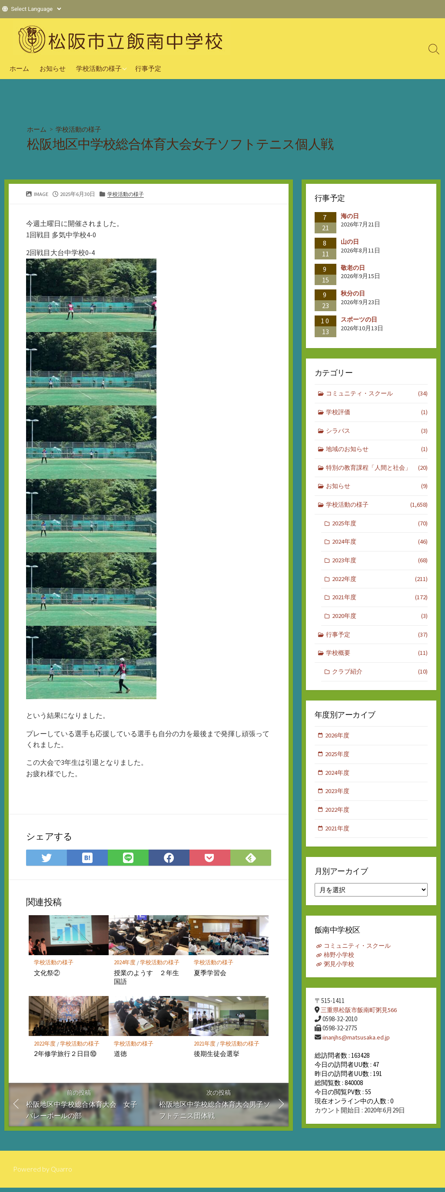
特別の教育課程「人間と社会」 (377, 470)
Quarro (62, 1173)
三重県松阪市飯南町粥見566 (361, 1019)
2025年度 (380, 526)
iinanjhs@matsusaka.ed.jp (357, 1047)
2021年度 (205, 1045)
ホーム (19, 68)
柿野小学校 (340, 964)
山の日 (350, 242)
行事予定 (148, 68)
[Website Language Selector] (36, 9)
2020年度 (380, 621)
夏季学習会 (210, 973)
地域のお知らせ (377, 451)
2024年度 (125, 963)
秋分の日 (353, 294)
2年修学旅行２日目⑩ (65, 1055)
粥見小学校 (340, 973)
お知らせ (53, 68)
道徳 (120, 1055)
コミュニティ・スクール (377, 394)
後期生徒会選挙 (216, 1055)
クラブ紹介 (380, 678)
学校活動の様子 (99, 68)
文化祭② (47, 973)
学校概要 (377, 659)
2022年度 (45, 1045)
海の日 (350, 216)
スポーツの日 (359, 319)
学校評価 (377, 413)
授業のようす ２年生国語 (146, 978)
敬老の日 (353, 268)
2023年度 (380, 565)
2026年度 (338, 742)
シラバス (377, 432)
